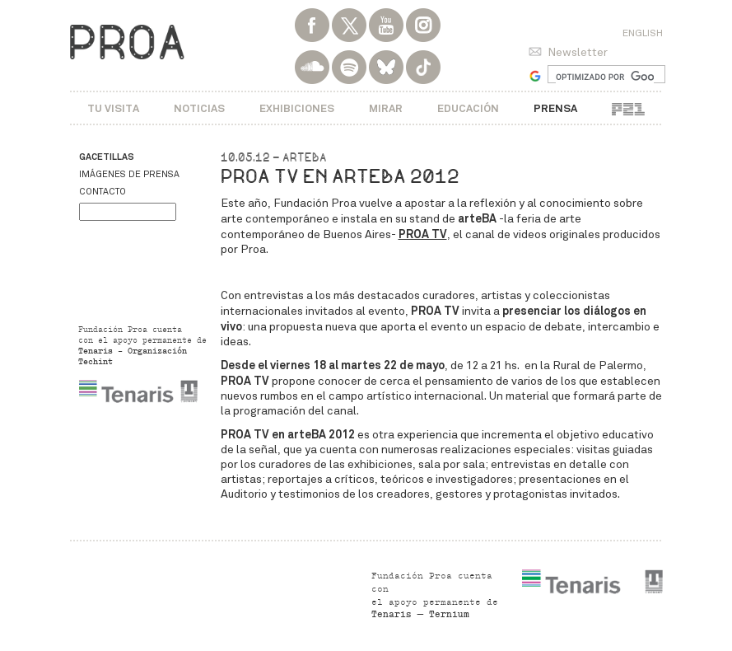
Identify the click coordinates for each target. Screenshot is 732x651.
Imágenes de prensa (129, 174)
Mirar (386, 108)
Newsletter (578, 52)
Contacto (102, 191)
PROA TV (423, 234)
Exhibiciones (296, 108)
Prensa (555, 108)
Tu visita (113, 108)
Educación (468, 108)
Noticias (199, 108)
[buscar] (605, 77)
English (642, 33)
